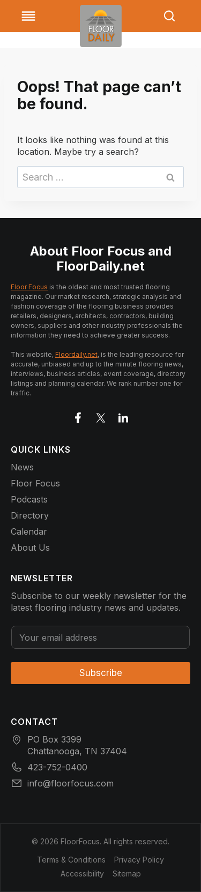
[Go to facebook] (78, 416)
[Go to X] (101, 416)
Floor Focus (29, 287)
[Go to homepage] (101, 26)
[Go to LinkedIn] (123, 416)
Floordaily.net (76, 354)
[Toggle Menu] (28, 16)
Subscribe (100, 673)
